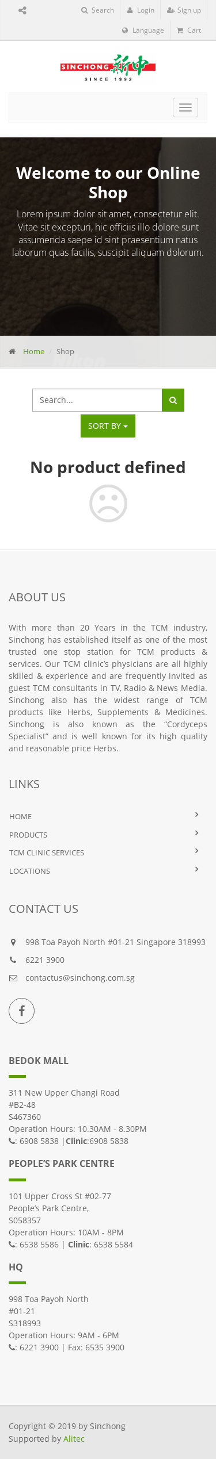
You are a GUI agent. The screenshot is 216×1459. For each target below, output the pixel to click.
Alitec (74, 1438)
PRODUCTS (28, 835)
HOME (20, 816)
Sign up (184, 10)
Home (33, 351)
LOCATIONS (29, 871)
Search (97, 10)
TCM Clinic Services (46, 852)
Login (140, 10)
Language (143, 30)
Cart (189, 30)
